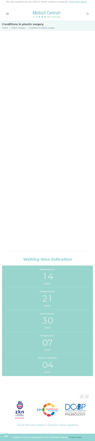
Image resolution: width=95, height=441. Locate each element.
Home (5, 28)
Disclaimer (53, 425)
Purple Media (75, 437)
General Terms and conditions (31, 425)
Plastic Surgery (18, 28)
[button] (87, 396)
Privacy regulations (69, 425)
